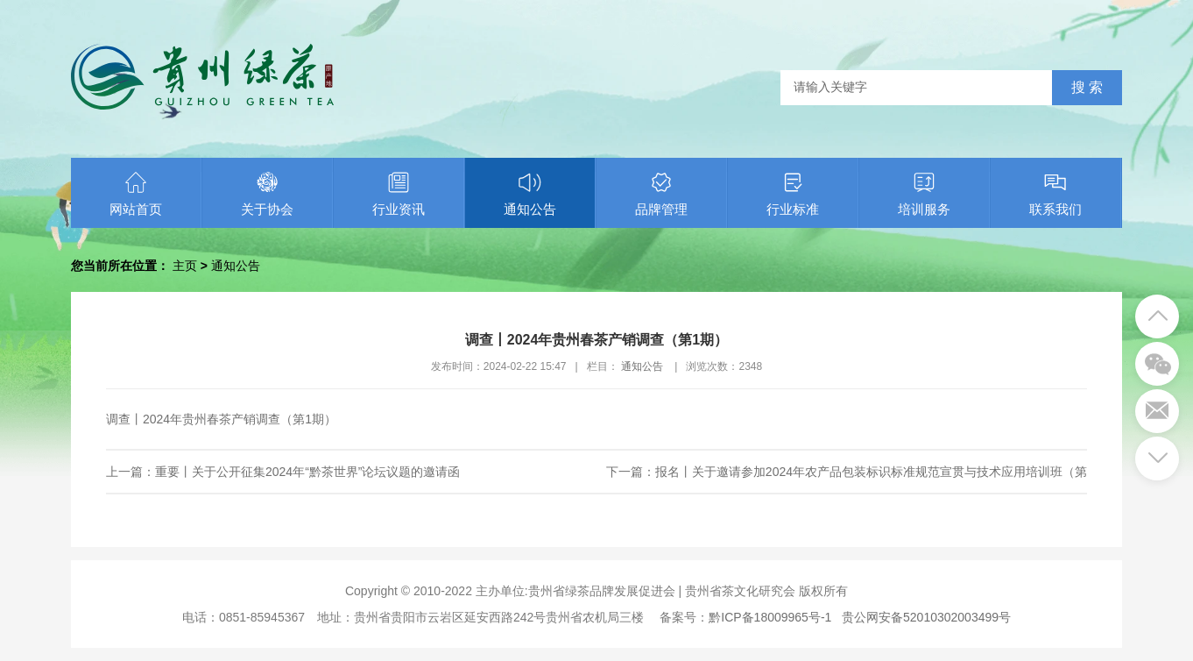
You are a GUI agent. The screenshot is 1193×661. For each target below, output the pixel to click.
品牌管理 (661, 194)
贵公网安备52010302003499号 (926, 617)
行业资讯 (398, 194)
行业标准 (792, 194)
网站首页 (135, 194)
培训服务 (924, 194)
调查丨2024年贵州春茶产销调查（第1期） (221, 419)
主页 (185, 266)
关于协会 (267, 194)
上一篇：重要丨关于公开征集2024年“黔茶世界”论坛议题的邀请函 (283, 472)
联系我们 (1055, 194)
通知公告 (530, 194)
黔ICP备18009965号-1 (770, 617)
